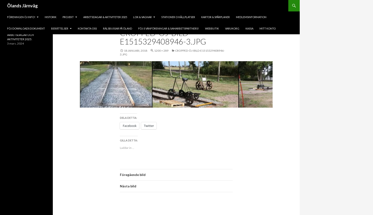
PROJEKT (68, 17)
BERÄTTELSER (59, 28)
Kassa (249, 28)
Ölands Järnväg (22, 5)
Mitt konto (268, 28)
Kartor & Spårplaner (215, 17)
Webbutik (212, 28)
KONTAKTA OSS (87, 28)
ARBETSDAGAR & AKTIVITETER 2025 (105, 17)
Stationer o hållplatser (178, 17)
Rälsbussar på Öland (117, 28)
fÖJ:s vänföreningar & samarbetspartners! (168, 28)
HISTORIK (50, 17)
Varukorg (232, 28)
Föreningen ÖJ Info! (21, 17)
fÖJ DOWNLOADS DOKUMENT (26, 28)
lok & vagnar (142, 17)
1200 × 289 (161, 50)
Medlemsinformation (251, 17)
